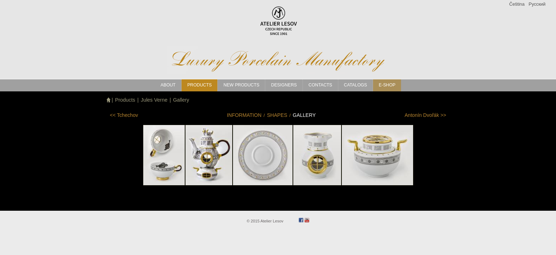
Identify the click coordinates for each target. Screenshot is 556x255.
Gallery (181, 100)
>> (425, 115)
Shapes (277, 115)
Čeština (516, 4)
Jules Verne (154, 100)
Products (125, 100)
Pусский (537, 4)
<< (124, 115)
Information (244, 115)
